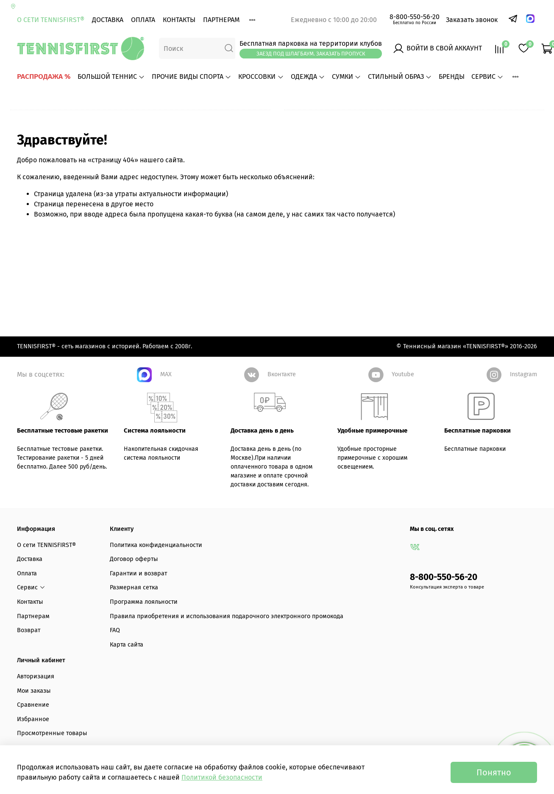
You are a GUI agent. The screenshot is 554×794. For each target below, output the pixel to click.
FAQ (115, 655)
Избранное (33, 744)
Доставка (107, 20)
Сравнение (33, 730)
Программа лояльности (144, 627)
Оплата (143, 20)
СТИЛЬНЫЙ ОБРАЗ (400, 76)
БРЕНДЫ (452, 76)
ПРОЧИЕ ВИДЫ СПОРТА (191, 76)
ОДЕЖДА (308, 76)
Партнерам (221, 20)
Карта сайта (126, 670)
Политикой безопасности (221, 777)
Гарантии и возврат (138, 598)
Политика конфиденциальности (156, 570)
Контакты (179, 20)
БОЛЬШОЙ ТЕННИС (111, 76)
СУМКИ (346, 76)
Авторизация (35, 701)
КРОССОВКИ (261, 76)
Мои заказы (34, 715)
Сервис (487, 76)
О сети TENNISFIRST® (50, 20)
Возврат (28, 655)
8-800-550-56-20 (415, 17)
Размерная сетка (134, 612)
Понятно (493, 772)
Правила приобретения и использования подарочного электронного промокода (226, 641)
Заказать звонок (472, 20)
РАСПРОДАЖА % (44, 76)
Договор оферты (134, 584)
